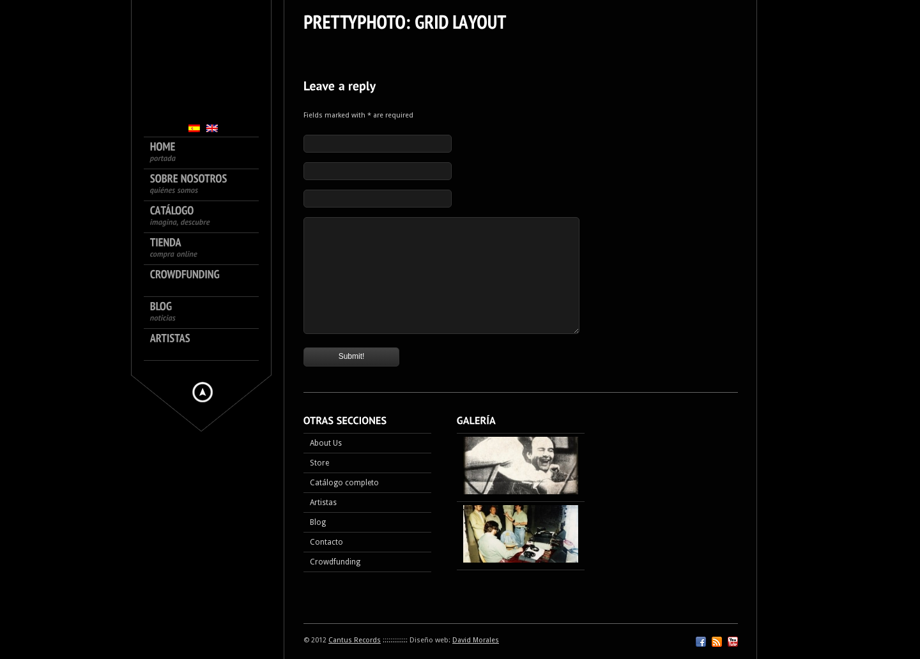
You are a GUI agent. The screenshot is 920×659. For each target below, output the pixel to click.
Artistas (323, 502)
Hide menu (202, 392)
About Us (326, 443)
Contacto (326, 542)
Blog (318, 522)
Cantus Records (354, 640)
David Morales (475, 640)
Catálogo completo (344, 482)
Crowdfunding (335, 561)
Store (319, 462)
